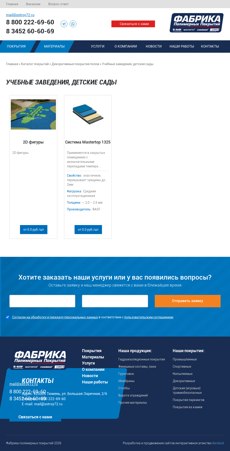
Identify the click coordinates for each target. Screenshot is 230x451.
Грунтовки (126, 374)
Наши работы (182, 46)
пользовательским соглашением (148, 317)
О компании (126, 46)
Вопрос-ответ (58, 4)
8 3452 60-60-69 (30, 31)
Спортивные (182, 366)
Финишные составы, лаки (137, 366)
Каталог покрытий (35, 64)
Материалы (54, 46)
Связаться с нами (134, 24)
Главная (12, 4)
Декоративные (184, 381)
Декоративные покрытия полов (75, 64)
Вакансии (33, 4)
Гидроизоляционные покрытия (141, 359)
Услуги (97, 46)
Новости (154, 46)
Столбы (124, 388)
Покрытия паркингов (188, 400)
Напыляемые (182, 374)
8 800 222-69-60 (30, 22)
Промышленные (185, 359)
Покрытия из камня (187, 407)
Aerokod (218, 443)
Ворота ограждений (133, 395)
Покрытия (92, 350)
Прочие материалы (132, 402)
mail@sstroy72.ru (20, 15)
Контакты (210, 46)
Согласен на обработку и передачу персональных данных (55, 317)
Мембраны (126, 381)
